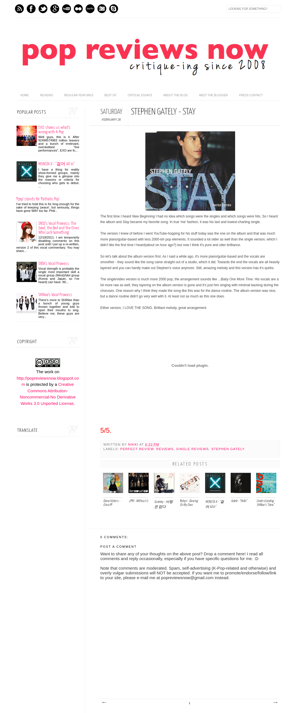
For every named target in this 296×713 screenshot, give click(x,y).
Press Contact (251, 95)
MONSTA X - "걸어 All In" (56, 164)
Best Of (110, 95)
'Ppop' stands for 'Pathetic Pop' (37, 199)
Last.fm (90, 8)
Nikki (133, 444)
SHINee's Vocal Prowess (55, 295)
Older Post (275, 702)
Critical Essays (140, 95)
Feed (19, 8)
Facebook (31, 8)
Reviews (46, 95)
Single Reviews (192, 449)
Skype (113, 8)
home (24, 95)
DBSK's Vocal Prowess (53, 264)
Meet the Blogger (213, 95)
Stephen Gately (228, 449)
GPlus (54, 8)
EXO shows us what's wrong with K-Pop (54, 129)
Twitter (42, 8)
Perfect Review (137, 449)
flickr (78, 8)
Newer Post (104, 702)
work (49, 371)
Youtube (66, 8)
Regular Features (78, 95)
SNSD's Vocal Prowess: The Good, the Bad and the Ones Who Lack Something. (58, 228)
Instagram (101, 8)
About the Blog (175, 95)
